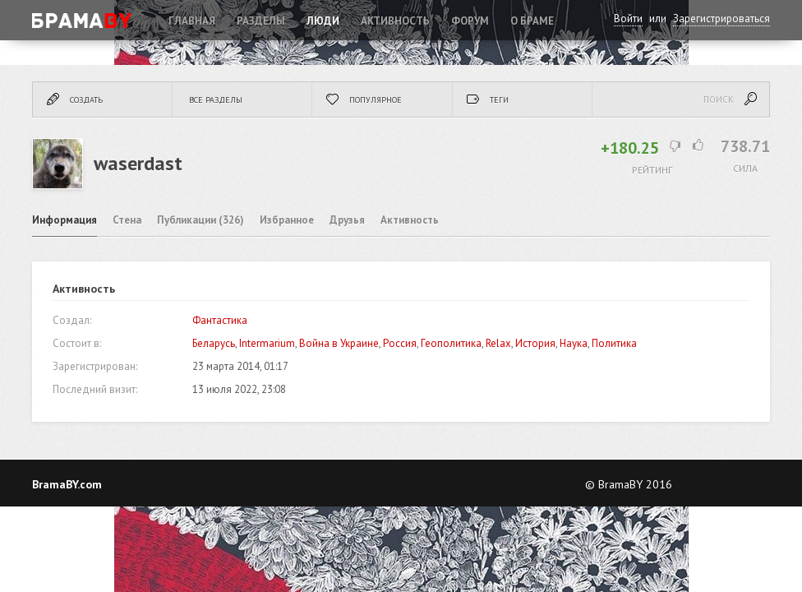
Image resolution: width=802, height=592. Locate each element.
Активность (395, 21)
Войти (628, 18)
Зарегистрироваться (721, 18)
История (535, 343)
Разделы (261, 21)
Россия (400, 343)
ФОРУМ (470, 21)
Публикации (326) (200, 220)
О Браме (532, 21)
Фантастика (219, 320)
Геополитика (451, 343)
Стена (127, 220)
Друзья (347, 220)
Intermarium (267, 343)
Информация (64, 220)
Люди (323, 21)
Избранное (287, 220)
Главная (191, 21)
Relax (498, 343)
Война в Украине (339, 343)
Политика (614, 343)
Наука (574, 343)
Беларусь (213, 343)
